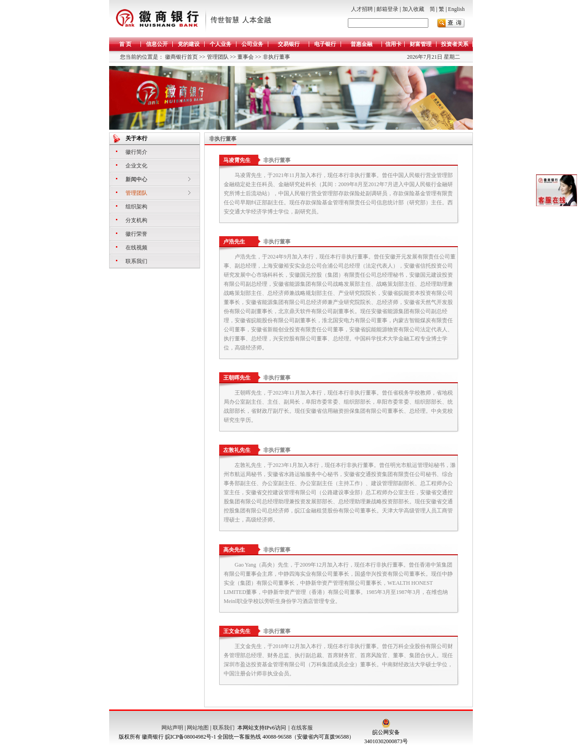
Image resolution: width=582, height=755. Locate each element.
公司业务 (252, 44)
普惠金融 (361, 44)
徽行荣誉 (136, 234)
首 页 (125, 44)
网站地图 (198, 728)
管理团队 (217, 57)
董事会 (245, 57)
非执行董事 (275, 57)
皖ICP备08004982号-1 (190, 737)
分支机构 (136, 220)
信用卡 (393, 44)
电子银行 (325, 44)
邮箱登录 (387, 9)
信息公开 (157, 44)
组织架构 (136, 206)
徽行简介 (136, 152)
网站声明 (172, 728)
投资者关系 (454, 44)
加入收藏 (413, 9)
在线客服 (302, 728)
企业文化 (136, 165)
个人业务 (220, 44)
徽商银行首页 (181, 57)
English (456, 9)
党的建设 (189, 44)
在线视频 (136, 247)
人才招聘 (362, 9)
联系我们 (136, 261)
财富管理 (420, 44)
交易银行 (289, 44)
